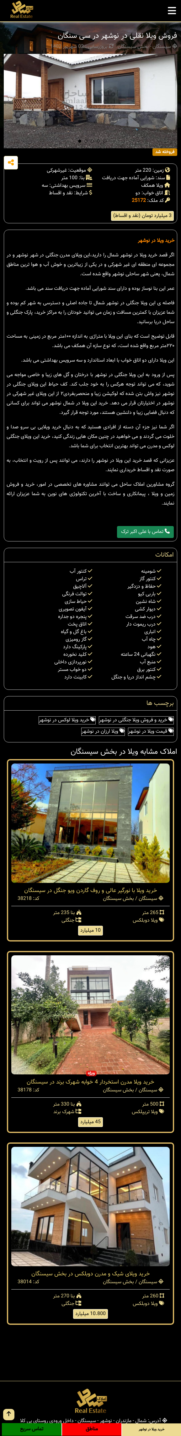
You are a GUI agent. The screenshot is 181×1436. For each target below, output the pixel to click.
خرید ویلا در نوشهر (156, 241)
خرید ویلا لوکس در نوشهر (67, 720)
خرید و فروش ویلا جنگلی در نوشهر (136, 720)
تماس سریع (31, 1429)
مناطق (92, 1429)
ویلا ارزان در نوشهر (103, 731)
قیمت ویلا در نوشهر (150, 731)
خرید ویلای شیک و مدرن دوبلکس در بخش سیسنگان (90, 1274)
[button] (79, 141)
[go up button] (8, 1414)
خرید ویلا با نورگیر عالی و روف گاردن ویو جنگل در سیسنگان (90, 890)
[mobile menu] (172, 9)
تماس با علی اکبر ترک (145, 532)
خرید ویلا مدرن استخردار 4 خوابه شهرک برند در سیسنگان (90, 1082)
